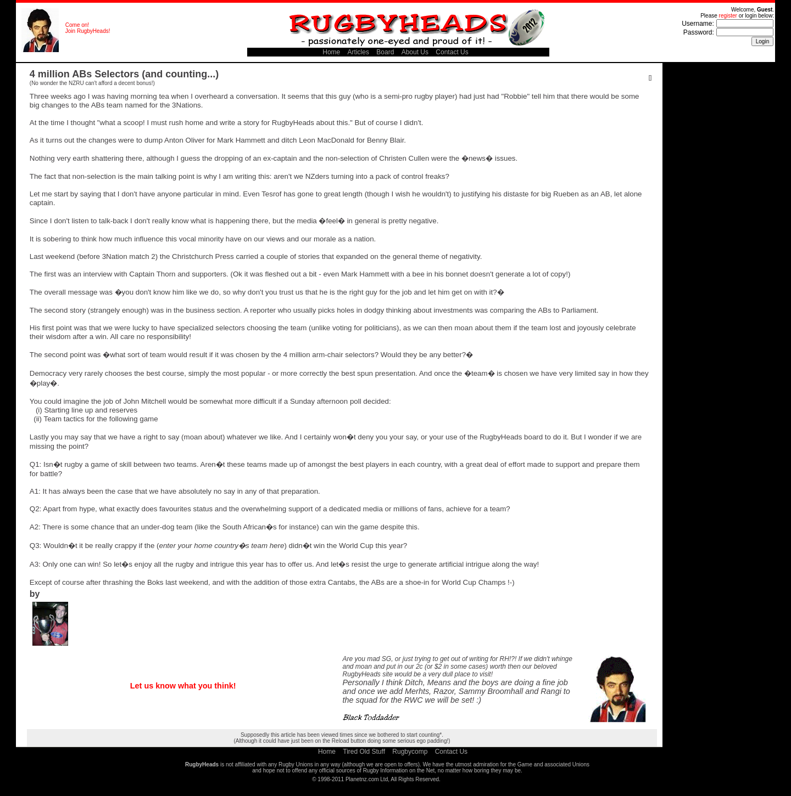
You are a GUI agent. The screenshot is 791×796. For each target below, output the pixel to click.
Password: (698, 32)
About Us (415, 52)
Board (385, 52)
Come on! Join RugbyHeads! (87, 28)
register (728, 16)
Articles (358, 52)
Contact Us (452, 52)
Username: (698, 23)
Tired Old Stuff (364, 751)
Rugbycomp (409, 751)
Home (331, 52)
